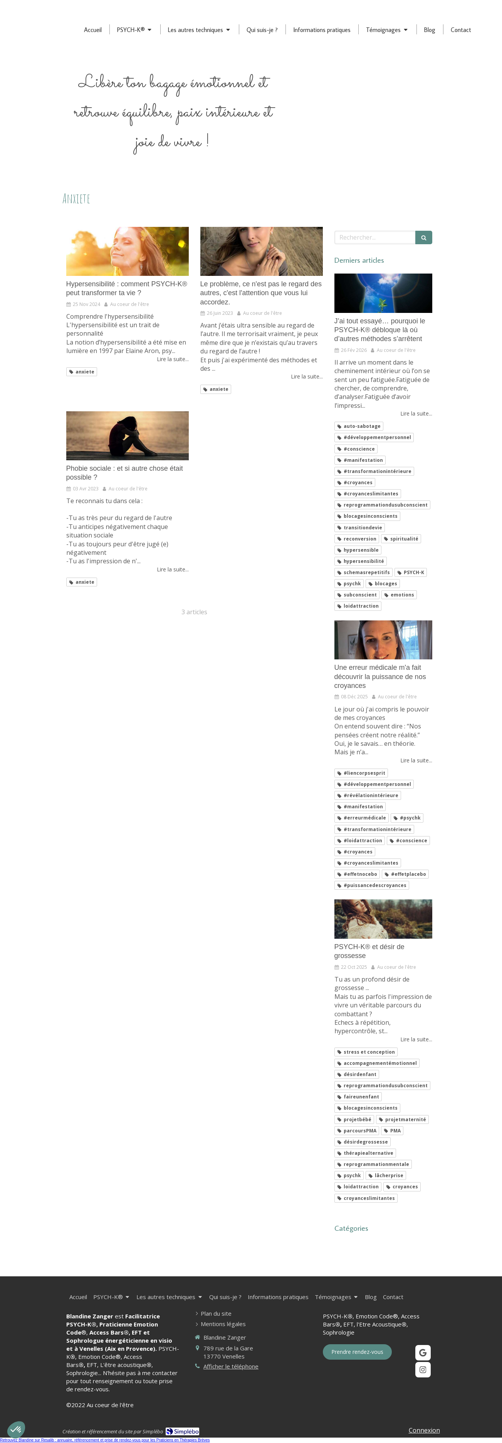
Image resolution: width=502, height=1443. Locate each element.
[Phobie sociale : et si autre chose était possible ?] (127, 435)
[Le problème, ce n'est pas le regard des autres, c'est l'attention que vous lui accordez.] (261, 251)
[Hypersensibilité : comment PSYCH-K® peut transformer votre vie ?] (127, 251)
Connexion (424, 1430)
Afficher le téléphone (231, 1366)
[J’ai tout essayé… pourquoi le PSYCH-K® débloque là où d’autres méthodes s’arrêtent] (383, 293)
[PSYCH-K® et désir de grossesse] (383, 919)
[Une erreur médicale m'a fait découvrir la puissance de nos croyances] (383, 640)
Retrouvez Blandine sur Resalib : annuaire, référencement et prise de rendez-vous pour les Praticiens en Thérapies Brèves (105, 1440)
